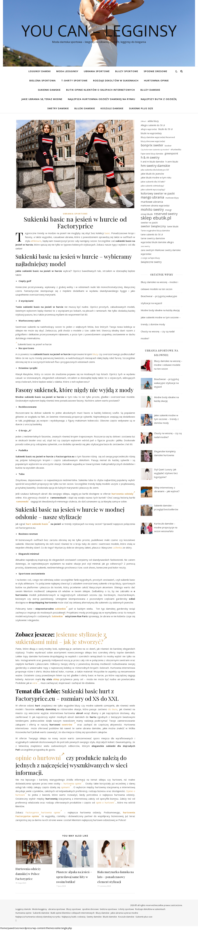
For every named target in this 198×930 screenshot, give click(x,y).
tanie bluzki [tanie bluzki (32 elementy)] (172, 226)
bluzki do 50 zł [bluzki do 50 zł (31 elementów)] (165, 129)
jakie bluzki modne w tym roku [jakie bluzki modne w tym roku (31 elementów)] (156, 177)
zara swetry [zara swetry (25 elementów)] (145, 246)
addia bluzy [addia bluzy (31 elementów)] (153, 121)
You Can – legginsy (99, 30)
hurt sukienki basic (38, 523)
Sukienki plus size (141, 108)
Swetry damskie (58, 108)
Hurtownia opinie (156, 80)
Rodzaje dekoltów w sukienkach (115, 80)
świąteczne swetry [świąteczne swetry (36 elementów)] (151, 262)
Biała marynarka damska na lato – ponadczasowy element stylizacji (115, 877)
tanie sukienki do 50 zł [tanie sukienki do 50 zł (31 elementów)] (152, 234)
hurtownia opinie (73, 783)
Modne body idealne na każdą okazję (160, 310)
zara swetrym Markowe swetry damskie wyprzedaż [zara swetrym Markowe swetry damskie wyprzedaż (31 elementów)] (161, 252)
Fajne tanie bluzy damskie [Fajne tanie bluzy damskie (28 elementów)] (152, 153)
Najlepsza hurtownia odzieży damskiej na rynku (101, 99)
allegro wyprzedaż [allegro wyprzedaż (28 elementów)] (149, 129)
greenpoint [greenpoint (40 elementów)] (171, 153)
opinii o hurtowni (106, 802)
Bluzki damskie (84, 108)
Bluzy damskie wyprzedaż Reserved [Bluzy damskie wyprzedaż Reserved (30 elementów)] (158, 137)
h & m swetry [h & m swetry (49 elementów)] (150, 158)
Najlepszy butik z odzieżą (159, 99)
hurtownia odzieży (123, 493)
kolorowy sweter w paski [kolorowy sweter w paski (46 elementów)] (158, 193)
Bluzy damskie (150, 89)
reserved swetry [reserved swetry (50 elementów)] (166, 214)
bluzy (95, 354)
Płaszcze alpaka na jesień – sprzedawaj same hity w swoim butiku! (74, 877)
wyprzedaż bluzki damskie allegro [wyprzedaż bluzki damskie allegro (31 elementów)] (157, 242)
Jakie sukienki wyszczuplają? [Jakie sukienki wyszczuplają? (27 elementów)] (153, 189)
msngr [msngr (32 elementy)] (168, 209)
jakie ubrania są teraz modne (42, 99)
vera (35, 682)
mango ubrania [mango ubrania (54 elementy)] (152, 197)
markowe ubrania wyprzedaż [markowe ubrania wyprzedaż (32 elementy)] (155, 205)
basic (107, 233)
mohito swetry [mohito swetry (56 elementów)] (152, 209)
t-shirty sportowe (74, 80)
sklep (56, 679)
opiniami (66, 787)
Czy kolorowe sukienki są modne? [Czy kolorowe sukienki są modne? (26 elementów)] (155, 149)
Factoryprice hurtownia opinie (44, 812)
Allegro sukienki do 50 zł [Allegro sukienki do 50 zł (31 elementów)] (153, 125)
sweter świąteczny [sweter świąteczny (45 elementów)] (153, 226)
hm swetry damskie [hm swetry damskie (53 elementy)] (155, 166)
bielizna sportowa (42, 80)
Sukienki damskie (49, 89)
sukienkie (61, 608)
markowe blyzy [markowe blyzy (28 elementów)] (172, 197)
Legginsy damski (39, 71)
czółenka (117, 547)
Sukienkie (58, 616)
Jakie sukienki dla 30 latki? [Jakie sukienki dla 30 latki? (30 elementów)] (153, 181)
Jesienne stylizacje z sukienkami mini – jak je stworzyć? (61, 637)
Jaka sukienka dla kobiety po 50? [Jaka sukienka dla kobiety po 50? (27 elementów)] (155, 169)
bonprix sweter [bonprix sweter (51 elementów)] (152, 145)
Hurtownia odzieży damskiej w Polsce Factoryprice (28, 874)
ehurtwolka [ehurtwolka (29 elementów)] (176, 149)
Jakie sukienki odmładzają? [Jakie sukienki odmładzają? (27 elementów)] (152, 185)
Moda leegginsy (67, 71)
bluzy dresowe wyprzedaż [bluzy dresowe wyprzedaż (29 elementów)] (153, 141)
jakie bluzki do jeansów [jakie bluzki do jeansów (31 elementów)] (152, 173)
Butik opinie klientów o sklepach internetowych (100, 89)
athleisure (36, 240)
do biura (112, 709)
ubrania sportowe (97, 71)
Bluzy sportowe (126, 71)
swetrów (69, 724)
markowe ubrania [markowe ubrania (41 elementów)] (152, 201)
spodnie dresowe (155, 71)
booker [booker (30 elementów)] (168, 145)
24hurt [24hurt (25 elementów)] (143, 121)
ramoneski (23, 501)
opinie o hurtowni (40, 757)
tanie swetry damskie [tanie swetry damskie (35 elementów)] (153, 238)
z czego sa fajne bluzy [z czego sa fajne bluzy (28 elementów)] (150, 258)
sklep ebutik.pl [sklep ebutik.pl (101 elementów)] (156, 218)
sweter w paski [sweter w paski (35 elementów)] (149, 222)
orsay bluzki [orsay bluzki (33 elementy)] (147, 214)
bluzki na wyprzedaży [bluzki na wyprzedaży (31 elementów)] (151, 133)
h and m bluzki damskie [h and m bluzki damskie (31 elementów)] (152, 161)
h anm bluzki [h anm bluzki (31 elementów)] (172, 161)
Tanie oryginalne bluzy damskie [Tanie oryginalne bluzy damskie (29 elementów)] (155, 230)
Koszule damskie (112, 108)
